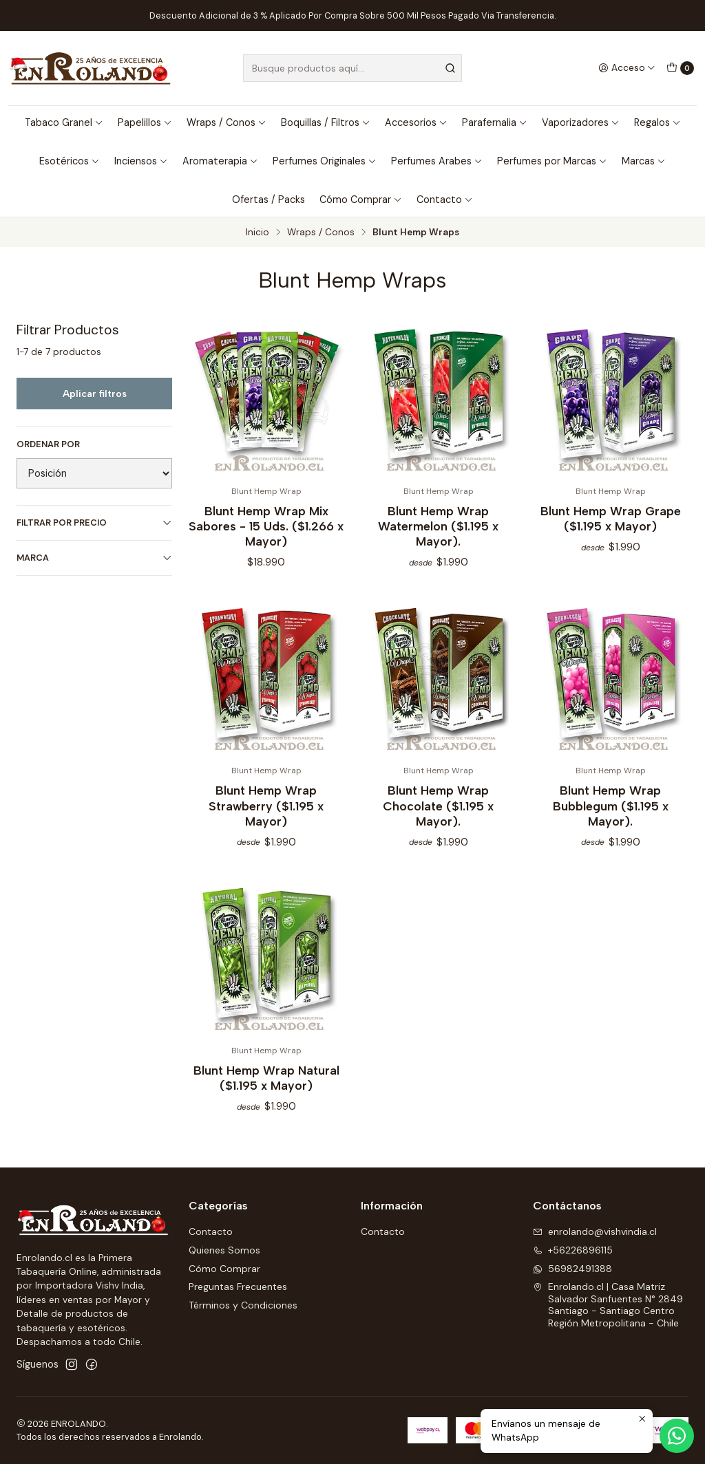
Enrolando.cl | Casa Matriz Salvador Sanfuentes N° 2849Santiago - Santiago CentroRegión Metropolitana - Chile (608, 1304)
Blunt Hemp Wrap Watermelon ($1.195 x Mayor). (438, 526)
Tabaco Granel (64, 122)
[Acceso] (627, 68)
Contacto (445, 199)
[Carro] (680, 68)
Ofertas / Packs (268, 199)
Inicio (257, 232)
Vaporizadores (581, 122)
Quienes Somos (224, 1250)
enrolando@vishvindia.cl (595, 1231)
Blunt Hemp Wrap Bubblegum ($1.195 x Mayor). (611, 816)
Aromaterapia (220, 161)
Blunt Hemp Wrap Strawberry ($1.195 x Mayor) (266, 816)
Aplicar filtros (95, 393)
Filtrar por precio (94, 522)
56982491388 (572, 1268)
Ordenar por (48, 444)
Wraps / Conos (226, 122)
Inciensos (141, 161)
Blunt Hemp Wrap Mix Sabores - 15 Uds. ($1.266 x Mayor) (266, 526)
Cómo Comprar (360, 199)
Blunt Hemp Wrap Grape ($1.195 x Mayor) (610, 518)
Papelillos (145, 122)
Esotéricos (69, 161)
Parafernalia (494, 122)
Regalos (657, 122)
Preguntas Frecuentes (238, 1286)
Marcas (644, 161)
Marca (94, 557)
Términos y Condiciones (243, 1305)
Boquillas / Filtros (325, 122)
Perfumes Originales (325, 161)
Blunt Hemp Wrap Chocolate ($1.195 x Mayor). (438, 816)
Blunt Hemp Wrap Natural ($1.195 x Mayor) (266, 1089)
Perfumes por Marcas (552, 161)
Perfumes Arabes (437, 161)
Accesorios (416, 122)
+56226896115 (573, 1250)
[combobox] (352, 68)
